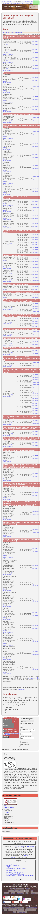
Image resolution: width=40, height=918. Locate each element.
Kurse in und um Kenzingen (12, 32)
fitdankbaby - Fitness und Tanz (17, 868)
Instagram (26, 899)
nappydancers (12, 870)
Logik (22, 727)
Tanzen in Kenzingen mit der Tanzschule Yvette (18, 3)
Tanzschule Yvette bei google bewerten (13, 907)
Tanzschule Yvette (19, 888)
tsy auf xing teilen (22, 912)
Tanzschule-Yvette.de (28, 1)
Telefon (25, 856)
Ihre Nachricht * (9, 726)
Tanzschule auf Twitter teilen (16, 910)
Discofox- (16, 846)
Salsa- (22, 846)
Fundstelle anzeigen (26, 723)
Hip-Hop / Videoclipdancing (15, 874)
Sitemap (6, 893)
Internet (13, 857)
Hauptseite (21, 689)
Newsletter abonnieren (11, 730)
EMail (7, 813)
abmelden (35, 44)
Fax (30, 856)
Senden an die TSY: (10, 718)
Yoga (8, 867)
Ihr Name (15, 722)
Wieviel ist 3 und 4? (12, 732)
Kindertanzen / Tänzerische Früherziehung (20, 875)
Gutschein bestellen (9, 807)
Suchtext (24, 719)
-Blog (6, 897)
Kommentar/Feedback (9, 899)
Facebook (6, 902)
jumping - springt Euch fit (15, 872)
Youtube (15, 902)
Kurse (27, 888)
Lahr (6, 44)
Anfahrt (27, 891)
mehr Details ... (8, 46)
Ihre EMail (15, 720)
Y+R (17, 906)
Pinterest (23, 902)
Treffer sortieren (25, 736)
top (11, 888)
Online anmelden (10, 805)
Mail (32, 891)
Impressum (20, 893)
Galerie (13, 893)
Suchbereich (24, 732)
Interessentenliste (34, 678)
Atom (21, 897)
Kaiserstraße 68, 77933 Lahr (16, 891)
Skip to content (7, 1)
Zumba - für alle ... (13, 865)
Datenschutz (34, 893)
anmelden (35, 41)
